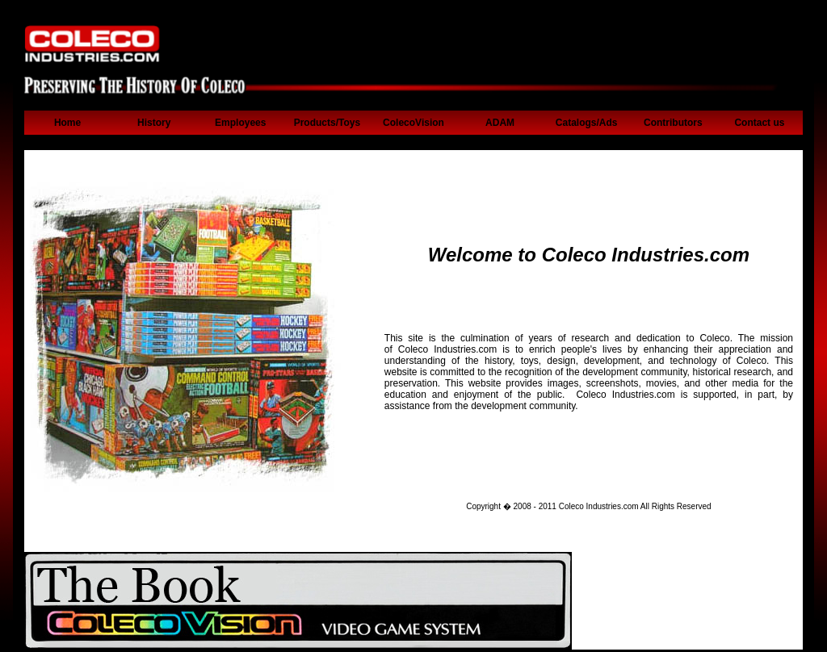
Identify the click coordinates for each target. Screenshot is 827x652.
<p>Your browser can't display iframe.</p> (413, 87)
